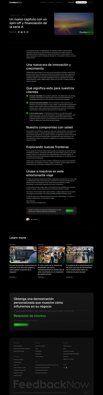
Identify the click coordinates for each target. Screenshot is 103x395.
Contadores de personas (20, 370)
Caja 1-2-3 (16, 365)
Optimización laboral (19, 351)
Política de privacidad (62, 392)
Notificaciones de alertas (41, 370)
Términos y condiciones (53, 392)
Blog (64, 348)
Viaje (36, 348)
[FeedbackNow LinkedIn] (66, 367)
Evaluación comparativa (41, 373)
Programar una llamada (21, 324)
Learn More (70, 210)
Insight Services (18, 375)
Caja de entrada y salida (20, 367)
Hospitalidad (38, 351)
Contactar (65, 356)
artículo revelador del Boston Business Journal (58, 193)
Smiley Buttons (17, 362)
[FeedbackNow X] (64, 367)
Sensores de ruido (18, 373)
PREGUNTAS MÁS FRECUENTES (71, 354)
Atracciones (38, 354)
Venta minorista (39, 356)
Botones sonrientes (18, 359)
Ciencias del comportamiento (42, 367)
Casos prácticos (67, 346)
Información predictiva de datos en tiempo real (46, 365)
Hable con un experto (81, 2)
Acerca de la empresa (68, 351)
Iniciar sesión (71, 2)
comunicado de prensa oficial (34, 193)
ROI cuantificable (18, 346)
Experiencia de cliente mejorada (21, 348)
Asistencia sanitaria (40, 346)
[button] (43, 2)
